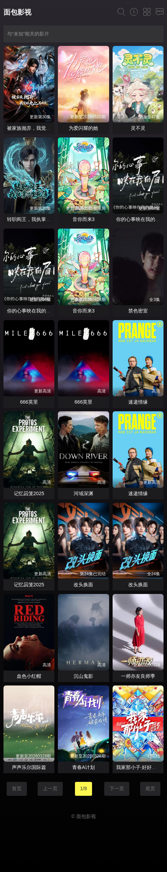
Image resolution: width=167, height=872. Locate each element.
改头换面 (83, 584)
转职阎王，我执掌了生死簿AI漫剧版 (46, 219)
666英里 (29, 402)
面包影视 (17, 12)
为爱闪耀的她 (83, 128)
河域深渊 (83, 493)
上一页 (50, 788)
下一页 (116, 788)
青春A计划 (83, 767)
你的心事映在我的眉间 (140, 219)
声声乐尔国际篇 (29, 767)
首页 (17, 788)
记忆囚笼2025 (29, 493)
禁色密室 (138, 311)
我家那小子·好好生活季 (141, 767)
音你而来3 (84, 219)
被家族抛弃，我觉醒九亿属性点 (41, 128)
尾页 (150, 788)
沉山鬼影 (83, 676)
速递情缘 (138, 402)
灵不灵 (138, 128)
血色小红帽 (29, 676)
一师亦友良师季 (138, 676)
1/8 (83, 788)
